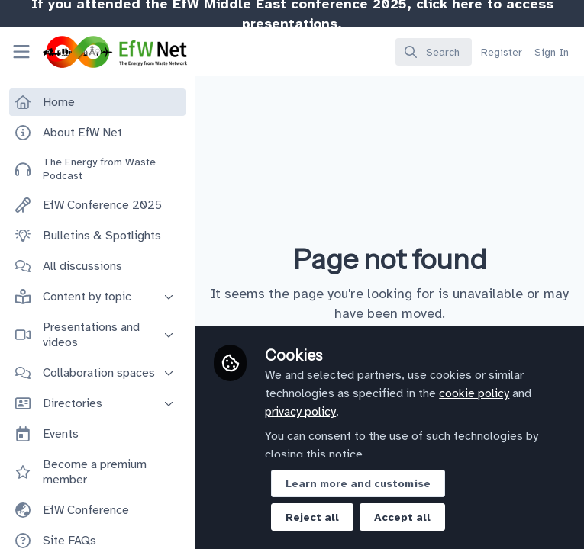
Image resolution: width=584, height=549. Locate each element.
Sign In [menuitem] (551, 52)
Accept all (402, 517)
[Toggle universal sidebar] (21, 51)
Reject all (312, 517)
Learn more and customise (358, 483)
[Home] (94, 51)
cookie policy (474, 393)
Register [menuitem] (501, 52)
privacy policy (300, 411)
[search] (433, 52)
